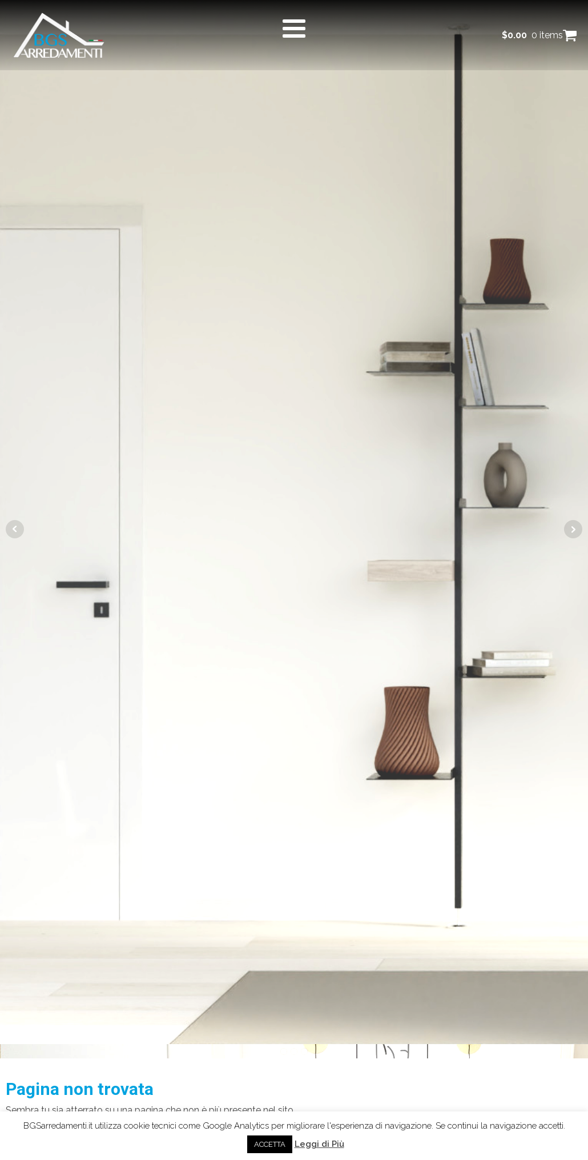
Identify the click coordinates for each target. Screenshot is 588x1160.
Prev (15, 529)
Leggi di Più (319, 1144)
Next (573, 529)
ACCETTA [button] (269, 1144)
